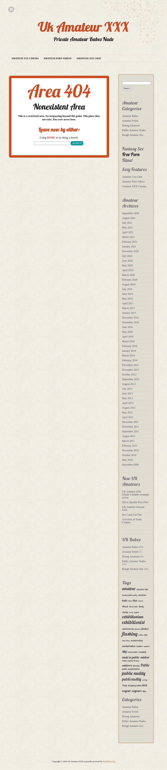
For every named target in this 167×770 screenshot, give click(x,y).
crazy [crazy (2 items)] (131, 612)
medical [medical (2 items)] (146, 646)
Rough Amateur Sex (132, 135)
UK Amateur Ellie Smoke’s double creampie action (135, 494)
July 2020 (127, 256)
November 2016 (130, 322)
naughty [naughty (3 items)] (142, 652)
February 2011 (129, 445)
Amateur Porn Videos (57, 58)
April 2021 (128, 232)
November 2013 (130, 369)
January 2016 (129, 350)
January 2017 (129, 312)
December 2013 (130, 365)
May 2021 (127, 227)
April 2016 (128, 336)
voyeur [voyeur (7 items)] (126, 691)
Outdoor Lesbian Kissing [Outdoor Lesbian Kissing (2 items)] (130, 661)
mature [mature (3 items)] (139, 646)
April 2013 (128, 403)
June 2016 (127, 327)
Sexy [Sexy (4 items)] (124, 685)
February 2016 (129, 346)
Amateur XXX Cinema (25, 58)
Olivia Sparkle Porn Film (135, 502)
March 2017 (128, 308)
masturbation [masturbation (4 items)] (128, 646)
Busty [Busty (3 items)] (141, 606)
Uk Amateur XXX (83, 27)
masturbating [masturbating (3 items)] (137, 640)
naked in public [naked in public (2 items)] (133, 652)
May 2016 (127, 331)
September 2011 (130, 431)
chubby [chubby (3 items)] (125, 612)
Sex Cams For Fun (132, 514)
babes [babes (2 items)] (130, 601)
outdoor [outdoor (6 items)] (145, 657)
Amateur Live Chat (88, 58)
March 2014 (128, 355)
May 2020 (127, 265)
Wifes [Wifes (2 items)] (144, 691)
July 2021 (127, 222)
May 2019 (127, 298)
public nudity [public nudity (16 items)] (133, 673)
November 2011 (130, 426)
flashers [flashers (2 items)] (137, 629)
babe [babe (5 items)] (124, 600)
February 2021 (129, 241)
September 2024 (130, 213)
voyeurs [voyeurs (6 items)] (136, 691)
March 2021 (128, 237)
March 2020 (128, 275)
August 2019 (129, 284)
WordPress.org (109, 761)
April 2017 (128, 303)
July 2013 (127, 388)
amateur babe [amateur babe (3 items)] (142, 589)
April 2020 (128, 270)
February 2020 (129, 279)
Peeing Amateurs (131, 125)
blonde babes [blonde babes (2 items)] (133, 607)
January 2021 (129, 246)
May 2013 (127, 398)
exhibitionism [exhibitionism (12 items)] (132, 616)
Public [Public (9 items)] (145, 665)
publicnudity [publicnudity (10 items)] (131, 679)
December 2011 (130, 422)
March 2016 (128, 341)
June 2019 (127, 294)
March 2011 (128, 441)
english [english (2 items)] (136, 612)
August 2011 (129, 436)
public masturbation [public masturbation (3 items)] (131, 669)
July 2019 (127, 289)
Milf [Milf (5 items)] (124, 651)
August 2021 (129, 218)
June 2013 (127, 393)
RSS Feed (11, 10)
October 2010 (129, 455)
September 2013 (130, 379)
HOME (51, 137)
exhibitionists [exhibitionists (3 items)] (128, 629)
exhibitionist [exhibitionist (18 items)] (133, 622)
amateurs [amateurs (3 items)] (142, 595)
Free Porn (130, 154)
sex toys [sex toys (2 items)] (144, 680)
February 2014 (129, 360)
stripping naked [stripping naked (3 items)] (134, 685)
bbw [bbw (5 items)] (135, 600)
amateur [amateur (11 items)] (129, 588)
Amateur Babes (130, 116)
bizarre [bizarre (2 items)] (140, 601)
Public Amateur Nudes (134, 130)
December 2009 (130, 464)
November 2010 (130, 450)
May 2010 (127, 460)
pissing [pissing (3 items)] (136, 665)
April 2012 (128, 417)
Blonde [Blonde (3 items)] (125, 606)
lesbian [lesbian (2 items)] (140, 635)
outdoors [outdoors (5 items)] (127, 665)
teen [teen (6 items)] (144, 685)
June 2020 (127, 260)
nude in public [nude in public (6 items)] (130, 657)
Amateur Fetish (130, 120)
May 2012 (127, 412)
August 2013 (129, 384)
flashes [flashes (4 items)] (144, 628)
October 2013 (129, 374)
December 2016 (130, 317)
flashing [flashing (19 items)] (129, 634)
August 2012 (129, 407)
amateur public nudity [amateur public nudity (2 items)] (129, 595)
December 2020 (130, 251)
